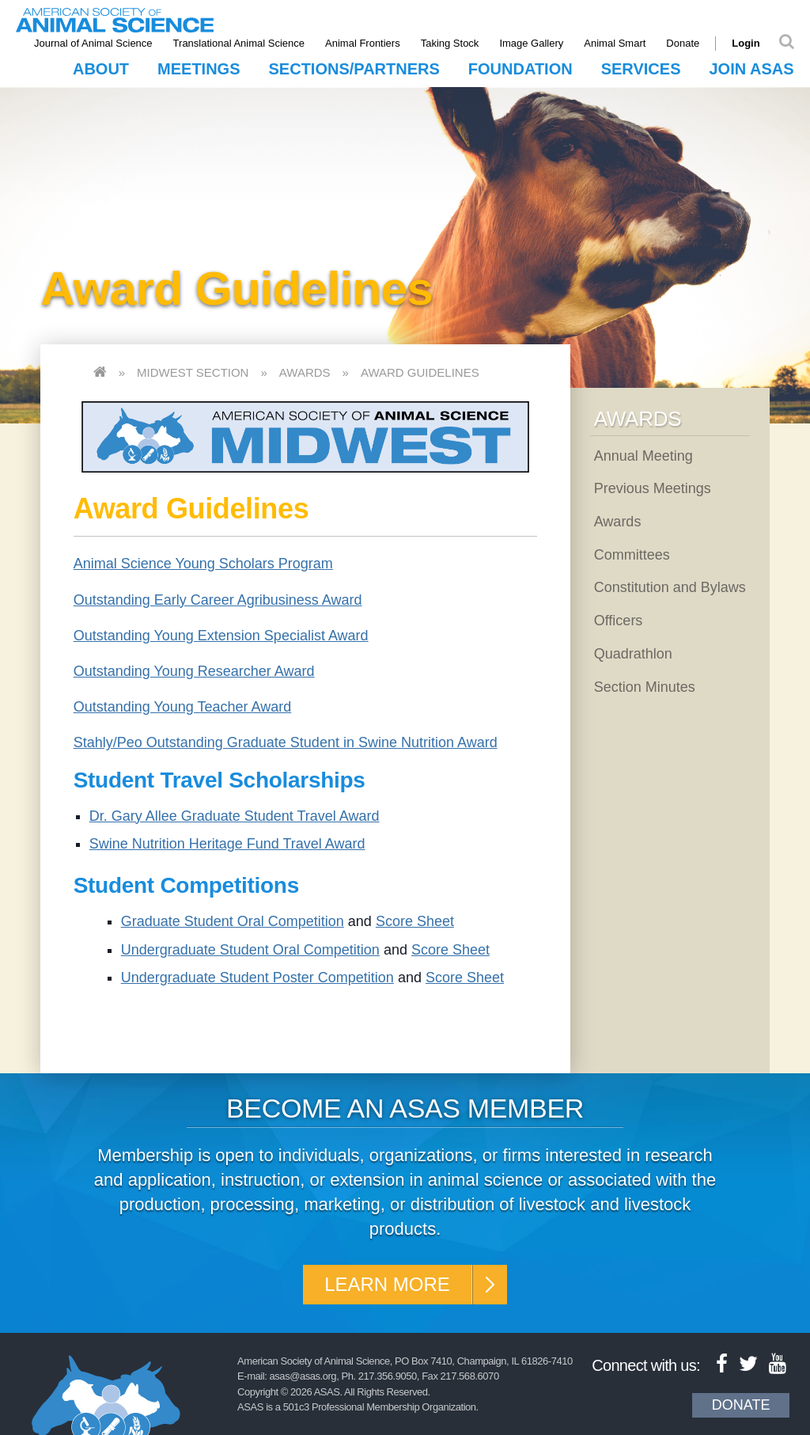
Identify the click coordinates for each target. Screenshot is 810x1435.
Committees (632, 555)
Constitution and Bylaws (670, 587)
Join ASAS (751, 69)
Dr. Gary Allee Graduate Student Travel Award (234, 816)
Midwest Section (192, 372)
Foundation (520, 69)
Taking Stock (450, 43)
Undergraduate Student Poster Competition (257, 977)
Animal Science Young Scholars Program (203, 563)
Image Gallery (531, 43)
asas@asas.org (303, 1376)
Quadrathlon (633, 654)
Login (745, 43)
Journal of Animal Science (93, 43)
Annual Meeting (643, 456)
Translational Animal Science (239, 43)
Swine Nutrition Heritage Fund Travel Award (227, 844)
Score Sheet (415, 921)
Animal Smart (614, 43)
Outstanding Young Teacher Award (183, 707)
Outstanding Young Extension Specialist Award (221, 635)
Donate (682, 43)
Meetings (198, 69)
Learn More (387, 1284)
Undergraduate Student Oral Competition (250, 950)
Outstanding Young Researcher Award (194, 671)
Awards (305, 372)
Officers (618, 620)
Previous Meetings (652, 488)
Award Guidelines (420, 372)
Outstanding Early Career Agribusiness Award (218, 600)
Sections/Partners (354, 69)
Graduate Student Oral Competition (232, 921)
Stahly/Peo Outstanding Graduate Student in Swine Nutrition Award (286, 742)
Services (641, 69)
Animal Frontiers (362, 43)
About (101, 69)
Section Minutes (644, 687)
